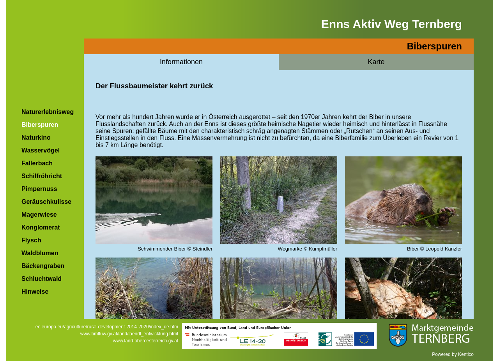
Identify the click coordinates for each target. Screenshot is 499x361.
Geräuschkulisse (46, 201)
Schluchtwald (41, 278)
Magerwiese (39, 214)
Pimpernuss (39, 189)
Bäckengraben (42, 266)
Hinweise (34, 291)
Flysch (31, 240)
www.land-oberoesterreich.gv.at (145, 340)
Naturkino (36, 137)
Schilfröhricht (41, 176)
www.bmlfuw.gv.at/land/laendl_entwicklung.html (129, 333)
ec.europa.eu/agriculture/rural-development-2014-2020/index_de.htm (106, 326)
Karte (376, 62)
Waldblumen (39, 253)
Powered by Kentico (453, 354)
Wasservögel (40, 150)
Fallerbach (37, 163)
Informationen (181, 62)
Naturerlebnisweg (47, 112)
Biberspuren (39, 124)
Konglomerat (40, 227)
